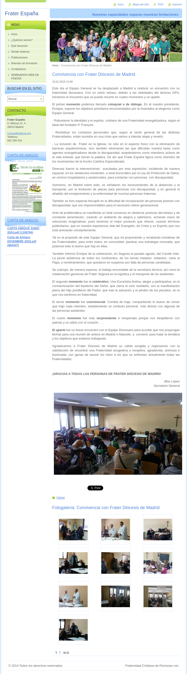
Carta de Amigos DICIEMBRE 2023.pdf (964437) (21, 241)
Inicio (55, 65)
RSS (160, 4)
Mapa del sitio (141, 4)
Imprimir (177, 4)
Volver (60, 497)
